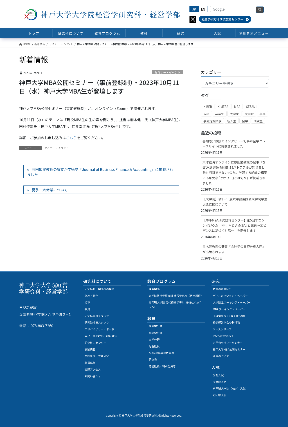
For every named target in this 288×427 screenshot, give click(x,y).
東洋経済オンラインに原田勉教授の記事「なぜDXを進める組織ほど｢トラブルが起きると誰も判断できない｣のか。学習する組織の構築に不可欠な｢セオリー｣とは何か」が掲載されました (234, 172)
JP (194, 9)
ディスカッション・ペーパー (230, 295)
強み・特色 (91, 295)
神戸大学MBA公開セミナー (229, 349)
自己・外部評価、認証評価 (101, 336)
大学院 (249, 114)
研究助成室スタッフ (97, 322)
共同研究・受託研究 (97, 356)
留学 (245, 121)
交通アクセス (93, 369)
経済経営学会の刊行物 (226, 322)
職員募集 (90, 362)
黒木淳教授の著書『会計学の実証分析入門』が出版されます (234, 249)
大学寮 (234, 114)
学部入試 (218, 375)
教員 (87, 309)
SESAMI (251, 107)
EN (203, 9)
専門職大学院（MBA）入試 (229, 388)
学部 (262, 114)
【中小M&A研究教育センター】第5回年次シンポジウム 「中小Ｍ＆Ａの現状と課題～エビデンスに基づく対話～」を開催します (234, 225)
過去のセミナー (222, 356)
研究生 (258, 121)
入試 (206, 114)
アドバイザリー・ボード (99, 329)
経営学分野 (155, 326)
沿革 (87, 302)
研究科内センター (95, 342)
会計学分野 (155, 333)
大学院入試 (219, 382)
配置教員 (154, 346)
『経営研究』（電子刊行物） (230, 316)
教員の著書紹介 (222, 289)
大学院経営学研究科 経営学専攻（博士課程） (176, 295)
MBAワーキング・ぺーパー (229, 309)
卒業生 (219, 114)
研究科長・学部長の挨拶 (99, 289)
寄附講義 (90, 349)
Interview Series (223, 336)
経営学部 (154, 289)
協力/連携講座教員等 (161, 353)
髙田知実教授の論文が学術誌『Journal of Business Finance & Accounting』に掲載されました (100, 172)
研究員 (153, 359)
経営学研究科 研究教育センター (225, 19)
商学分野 (154, 339)
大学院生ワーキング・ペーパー (232, 302)
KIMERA (223, 107)
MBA (237, 107)
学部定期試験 (212, 121)
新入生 (231, 121)
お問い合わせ (93, 376)
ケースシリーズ (222, 329)
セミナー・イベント (167, 72)
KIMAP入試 (219, 395)
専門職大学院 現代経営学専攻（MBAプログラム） (175, 304)
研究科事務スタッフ (97, 316)
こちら (71, 137)
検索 (260, 10)
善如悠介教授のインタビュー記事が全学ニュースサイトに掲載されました (234, 143)
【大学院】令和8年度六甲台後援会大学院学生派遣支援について (234, 201)
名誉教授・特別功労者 (162, 366)
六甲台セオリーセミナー (228, 342)
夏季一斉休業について (50, 189)
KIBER (207, 107)
